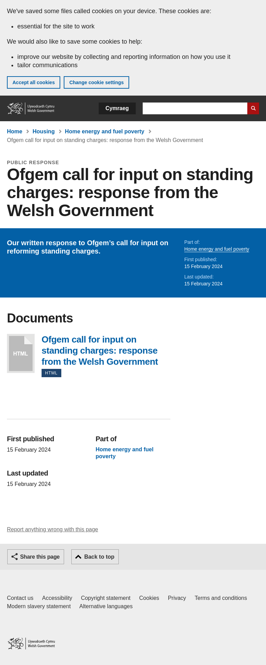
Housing (44, 131)
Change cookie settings (96, 82)
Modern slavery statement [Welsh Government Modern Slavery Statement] (39, 606)
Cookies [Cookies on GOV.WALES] (149, 598)
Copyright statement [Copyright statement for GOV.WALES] (106, 598)
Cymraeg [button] (117, 108)
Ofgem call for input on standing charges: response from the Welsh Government (21, 353)
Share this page (40, 557)
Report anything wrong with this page (52, 529)
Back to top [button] (99, 557)
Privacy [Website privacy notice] (177, 598)
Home (14, 131)
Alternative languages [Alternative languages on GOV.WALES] (106, 606)
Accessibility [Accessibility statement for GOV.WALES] (57, 598)
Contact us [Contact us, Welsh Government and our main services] (20, 598)
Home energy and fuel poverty (104, 131)
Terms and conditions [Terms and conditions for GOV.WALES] (221, 598)
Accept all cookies (33, 82)
